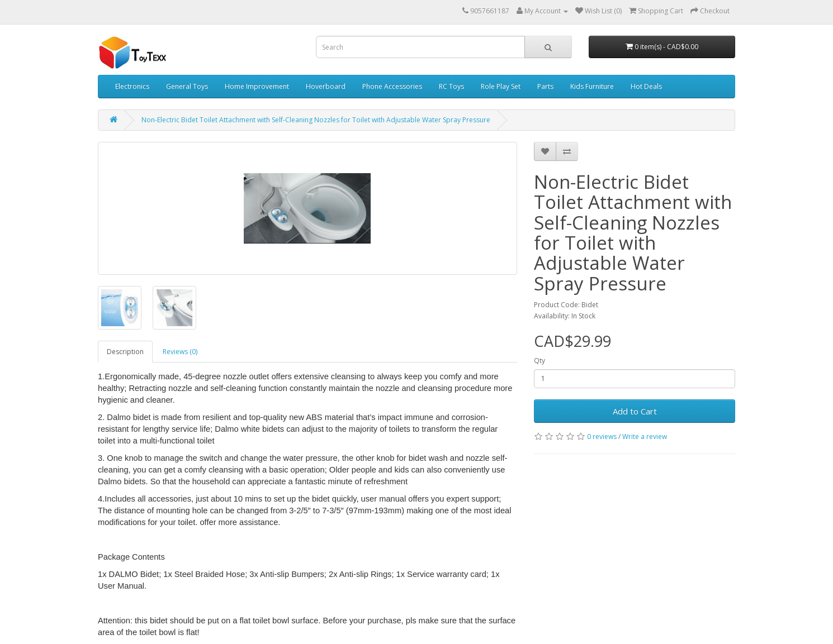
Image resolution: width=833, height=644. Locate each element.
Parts (545, 86)
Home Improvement (257, 86)
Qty (539, 360)
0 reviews (602, 436)
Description (125, 351)
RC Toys (451, 86)
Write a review (644, 436)
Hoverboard (325, 86)
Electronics (132, 86)
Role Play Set (500, 86)
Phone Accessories (392, 86)
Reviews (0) (180, 351)
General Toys (187, 86)
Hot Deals (646, 86)
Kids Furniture (592, 86)
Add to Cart (635, 411)
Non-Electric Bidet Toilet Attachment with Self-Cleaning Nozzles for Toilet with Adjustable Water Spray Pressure (315, 120)
